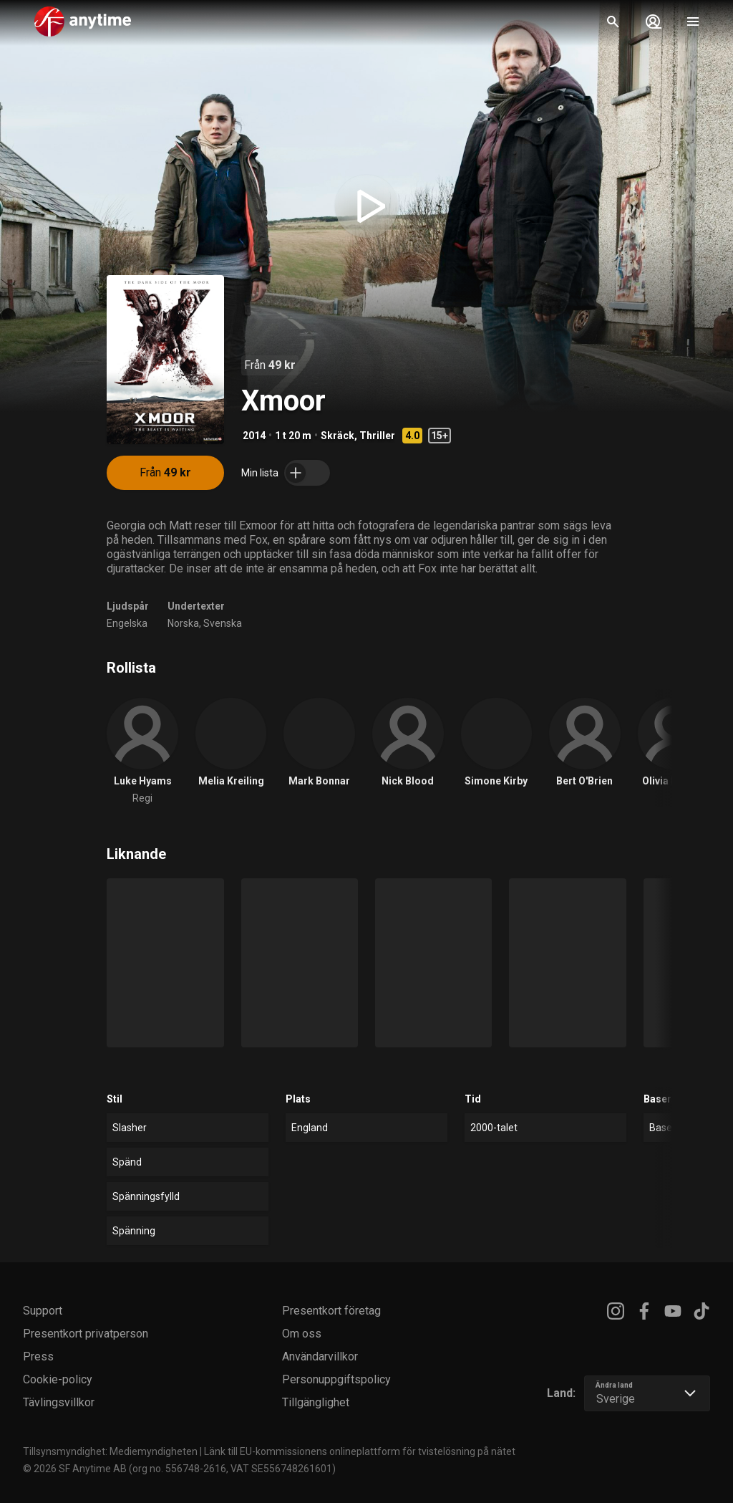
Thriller (377, 435)
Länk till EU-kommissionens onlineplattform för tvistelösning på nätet (359, 1451)
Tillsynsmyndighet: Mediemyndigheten (110, 1451)
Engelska (127, 623)
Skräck (337, 435)
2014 (254, 435)
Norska (183, 623)
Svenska (222, 623)
